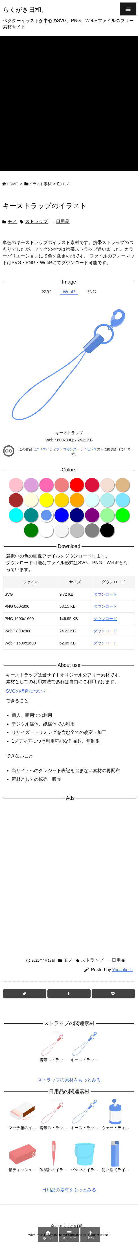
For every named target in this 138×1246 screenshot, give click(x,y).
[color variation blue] (61, 515)
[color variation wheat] (107, 485)
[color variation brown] (16, 500)
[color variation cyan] (16, 515)
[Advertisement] (68, 103)
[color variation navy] (77, 515)
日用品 (62, 221)
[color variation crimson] (92, 485)
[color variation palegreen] (107, 515)
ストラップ (36, 221)
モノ (65, 184)
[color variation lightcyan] (92, 500)
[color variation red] (77, 485)
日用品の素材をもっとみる (69, 1189)
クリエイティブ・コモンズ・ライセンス (66, 449)
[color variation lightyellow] (31, 500)
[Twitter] (24, 993)
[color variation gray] (92, 530)
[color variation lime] (122, 515)
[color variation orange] (77, 500)
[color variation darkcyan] (31, 515)
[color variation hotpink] (46, 485)
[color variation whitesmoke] (61, 530)
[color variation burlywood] (122, 485)
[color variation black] (107, 530)
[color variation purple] (92, 515)
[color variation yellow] (46, 500)
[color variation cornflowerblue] (46, 515)
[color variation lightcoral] (61, 485)
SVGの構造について (26, 691)
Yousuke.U (122, 969)
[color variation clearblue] (122, 500)
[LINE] (113, 993)
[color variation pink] (16, 485)
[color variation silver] (77, 530)
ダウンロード (105, 594)
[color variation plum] (31, 485)
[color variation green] (31, 530)
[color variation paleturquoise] (107, 500)
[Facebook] (69, 993)
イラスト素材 (40, 184)
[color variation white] (46, 530)
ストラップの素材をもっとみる (69, 1079)
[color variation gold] (61, 500)
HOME (12, 184)
